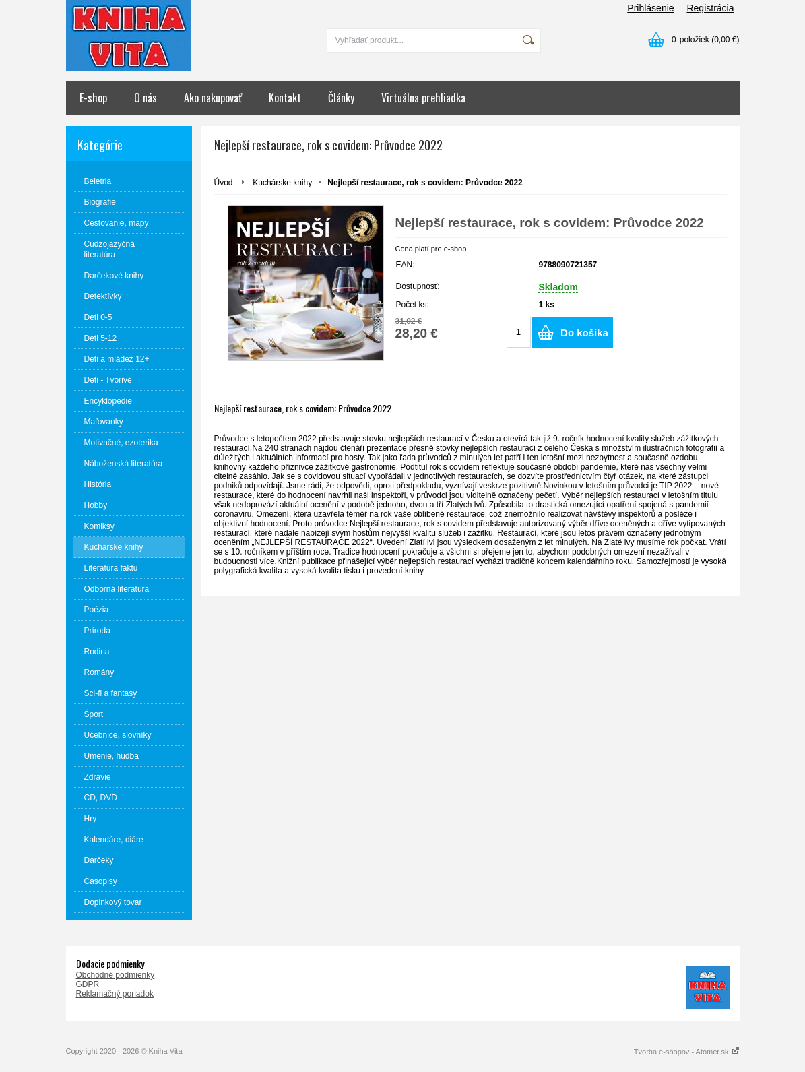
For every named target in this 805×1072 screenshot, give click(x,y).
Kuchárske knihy (282, 182)
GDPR (88, 984)
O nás (145, 98)
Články (341, 98)
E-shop (93, 98)
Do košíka (584, 332)
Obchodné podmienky (115, 975)
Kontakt (285, 98)
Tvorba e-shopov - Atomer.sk (687, 1052)
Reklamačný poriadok (115, 994)
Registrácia (710, 8)
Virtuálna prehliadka (423, 98)
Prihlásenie (650, 8)
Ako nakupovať (213, 98)
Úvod (223, 182)
